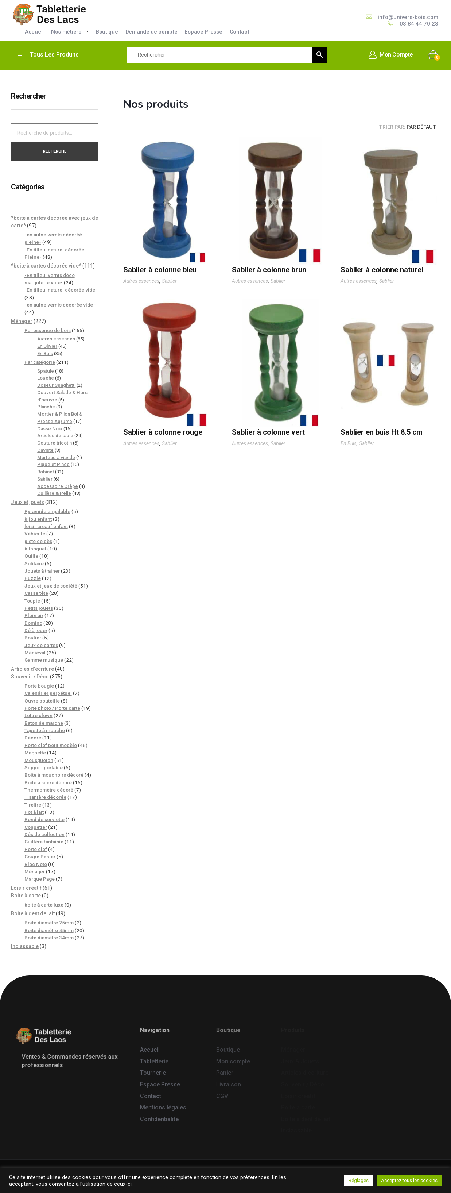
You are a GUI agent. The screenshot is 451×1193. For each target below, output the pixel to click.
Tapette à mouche (44, 730)
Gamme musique (43, 660)
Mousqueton (38, 760)
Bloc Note (35, 864)
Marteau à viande (56, 457)
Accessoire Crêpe (57, 486)
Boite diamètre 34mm (49, 937)
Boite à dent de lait (33, 913)
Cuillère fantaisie (43, 841)
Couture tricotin (54, 443)
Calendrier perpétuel (48, 693)
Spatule (45, 371)
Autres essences (141, 281)
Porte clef (35, 849)
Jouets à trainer (42, 571)
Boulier (32, 637)
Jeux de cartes (41, 645)
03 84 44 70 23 (419, 23)
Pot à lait (34, 812)
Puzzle (32, 578)
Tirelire (32, 805)
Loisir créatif (26, 888)
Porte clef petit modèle (50, 745)
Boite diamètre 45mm (49, 930)
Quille (31, 556)
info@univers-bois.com (408, 17)
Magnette (35, 752)
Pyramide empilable (47, 511)
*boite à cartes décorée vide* (46, 266)
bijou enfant (38, 519)
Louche (45, 378)
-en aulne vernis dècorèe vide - (60, 305)
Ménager (21, 321)
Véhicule (34, 533)
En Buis (349, 443)
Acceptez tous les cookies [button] (409, 1180)
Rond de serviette (44, 819)
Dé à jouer (35, 630)
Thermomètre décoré (48, 790)
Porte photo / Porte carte (52, 708)
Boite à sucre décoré (48, 782)
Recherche (54, 151)
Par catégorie (39, 362)
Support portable (43, 767)
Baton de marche (43, 723)
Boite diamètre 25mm (49, 922)
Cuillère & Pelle (54, 493)
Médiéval (35, 652)
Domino (33, 623)
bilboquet (35, 548)
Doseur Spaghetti (56, 385)
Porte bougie (39, 686)
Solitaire (34, 563)
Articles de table (55, 435)
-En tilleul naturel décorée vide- (60, 290)
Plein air (33, 615)
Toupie (32, 601)
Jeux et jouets (27, 502)
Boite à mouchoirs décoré (53, 775)
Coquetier (35, 827)
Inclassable (25, 946)
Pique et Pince (53, 464)
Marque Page (39, 879)
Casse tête (36, 593)
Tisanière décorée (45, 797)
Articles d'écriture (32, 669)
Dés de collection (44, 834)
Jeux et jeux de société (50, 586)
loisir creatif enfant (46, 526)
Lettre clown (38, 715)
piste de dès (38, 541)
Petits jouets (38, 608)
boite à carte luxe (43, 905)
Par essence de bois (47, 330)
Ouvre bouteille (42, 701)
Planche (46, 406)
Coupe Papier (39, 856)
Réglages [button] (359, 1180)
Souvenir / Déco (30, 677)
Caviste (45, 450)
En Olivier (47, 346)
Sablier (169, 281)
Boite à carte (26, 895)
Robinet (45, 471)
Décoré (32, 737)
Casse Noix (49, 428)
